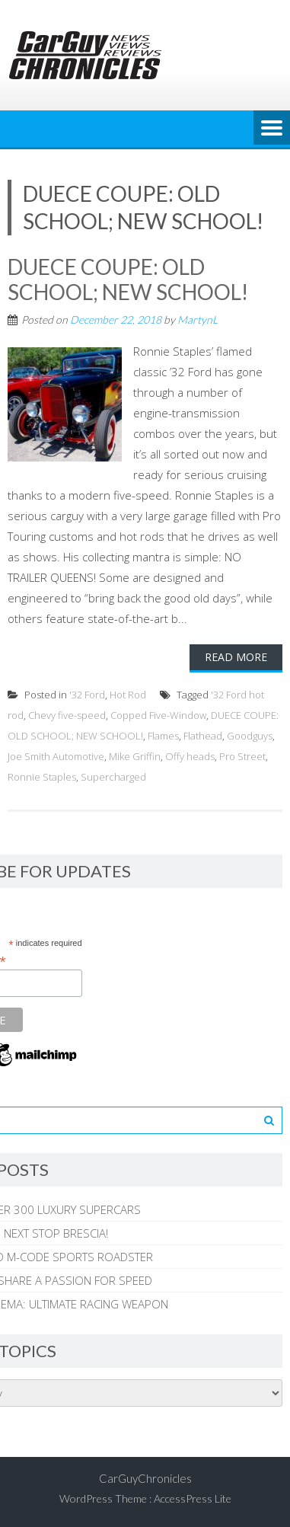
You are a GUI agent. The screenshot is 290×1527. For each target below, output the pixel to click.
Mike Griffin (135, 756)
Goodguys (249, 736)
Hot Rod (128, 694)
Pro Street (242, 756)
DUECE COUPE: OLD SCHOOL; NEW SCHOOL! (128, 279)
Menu (271, 128)
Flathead (202, 736)
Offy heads (190, 756)
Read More (236, 657)
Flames (163, 736)
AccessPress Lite (192, 1498)
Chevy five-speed (67, 715)
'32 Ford (87, 694)
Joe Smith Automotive (56, 756)
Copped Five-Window (158, 715)
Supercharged (113, 777)
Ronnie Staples (42, 777)
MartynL (197, 319)
